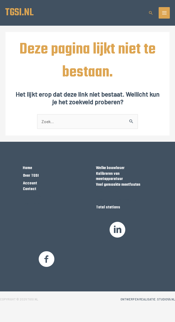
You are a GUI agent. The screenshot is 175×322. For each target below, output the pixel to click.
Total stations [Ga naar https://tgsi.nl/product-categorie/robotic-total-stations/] (108, 208)
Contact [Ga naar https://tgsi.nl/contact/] (29, 189)
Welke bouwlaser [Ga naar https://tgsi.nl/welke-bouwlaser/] (110, 168)
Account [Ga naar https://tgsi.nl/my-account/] (30, 184)
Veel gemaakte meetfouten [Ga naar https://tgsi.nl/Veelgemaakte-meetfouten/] (118, 185)
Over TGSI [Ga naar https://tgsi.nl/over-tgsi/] (31, 176)
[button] (150, 13)
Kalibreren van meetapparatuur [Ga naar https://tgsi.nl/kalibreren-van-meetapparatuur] (109, 177)
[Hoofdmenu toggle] (164, 13)
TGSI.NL (20, 13)
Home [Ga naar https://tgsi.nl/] (27, 168)
